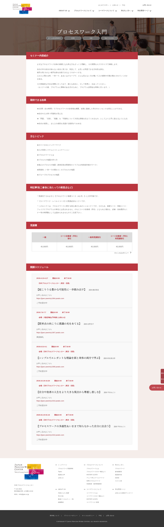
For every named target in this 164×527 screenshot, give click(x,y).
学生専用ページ (143, 11)
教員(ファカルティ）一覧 (66, 499)
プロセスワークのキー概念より (96, 471)
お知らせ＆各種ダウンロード (124, 493)
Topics (60, 471)
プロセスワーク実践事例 (65, 468)
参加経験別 (118, 471)
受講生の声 (61, 475)
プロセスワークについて (82, 11)
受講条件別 (118, 475)
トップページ (62, 465)
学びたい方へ (126, 11)
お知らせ (115, 5)
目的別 (117, 478)
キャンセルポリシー (121, 253)
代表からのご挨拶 (63, 493)
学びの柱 (61, 496)
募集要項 (156, 372)
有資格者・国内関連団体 (94, 484)
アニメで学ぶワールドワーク (95, 478)
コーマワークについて (106, 11)
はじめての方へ (103, 5)
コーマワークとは (92, 493)
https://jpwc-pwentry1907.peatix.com (50, 332)
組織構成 (61, 502)
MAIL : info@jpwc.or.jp (21, 494)
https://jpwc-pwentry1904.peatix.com (50, 298)
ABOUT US (63, 11)
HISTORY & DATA (92, 475)
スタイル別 (118, 481)
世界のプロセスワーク (93, 481)
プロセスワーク (120, 468)
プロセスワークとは (93, 468)
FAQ (123, 5)
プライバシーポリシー (71, 515)
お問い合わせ (147, 5)
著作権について (54, 515)
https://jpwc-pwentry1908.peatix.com (50, 367)
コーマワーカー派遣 (93, 502)
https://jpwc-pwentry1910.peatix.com (50, 401)
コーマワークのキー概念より (95, 496)
